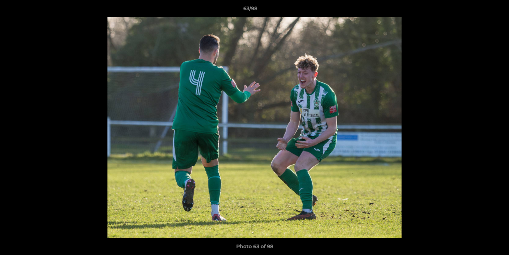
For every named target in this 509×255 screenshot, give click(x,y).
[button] (479, 10)
